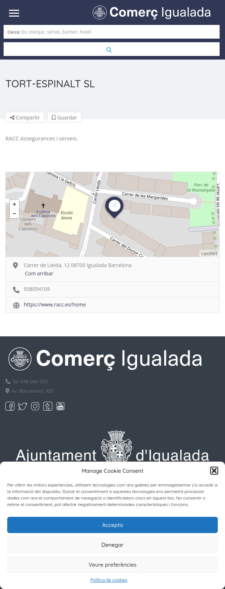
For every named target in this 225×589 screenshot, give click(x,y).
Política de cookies (109, 580)
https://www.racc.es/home (55, 304)
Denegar (112, 544)
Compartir (25, 117)
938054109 (37, 288)
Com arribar (39, 273)
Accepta (112, 525)
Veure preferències (113, 564)
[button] (214, 470)
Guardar (64, 117)
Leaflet (209, 253)
